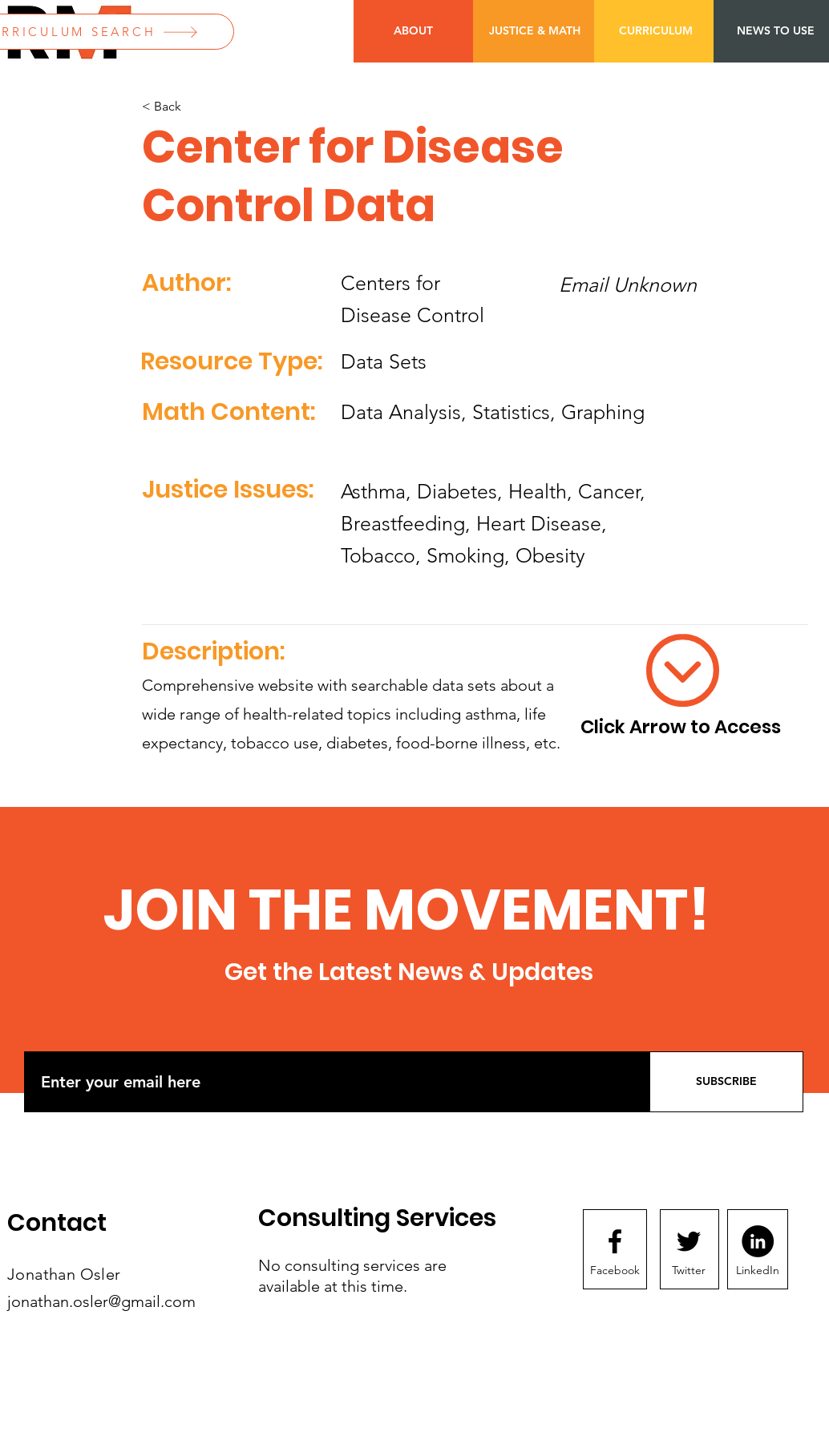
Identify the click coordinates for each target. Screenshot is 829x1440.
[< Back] (195, 107)
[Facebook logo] (615, 1241)
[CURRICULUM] (656, 31)
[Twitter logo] (689, 1241)
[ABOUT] (413, 31)
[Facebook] (615, 1271)
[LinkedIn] (757, 1271)
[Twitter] (688, 1271)
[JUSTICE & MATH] (534, 31)
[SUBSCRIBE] (726, 1081)
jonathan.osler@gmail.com (101, 1301)
